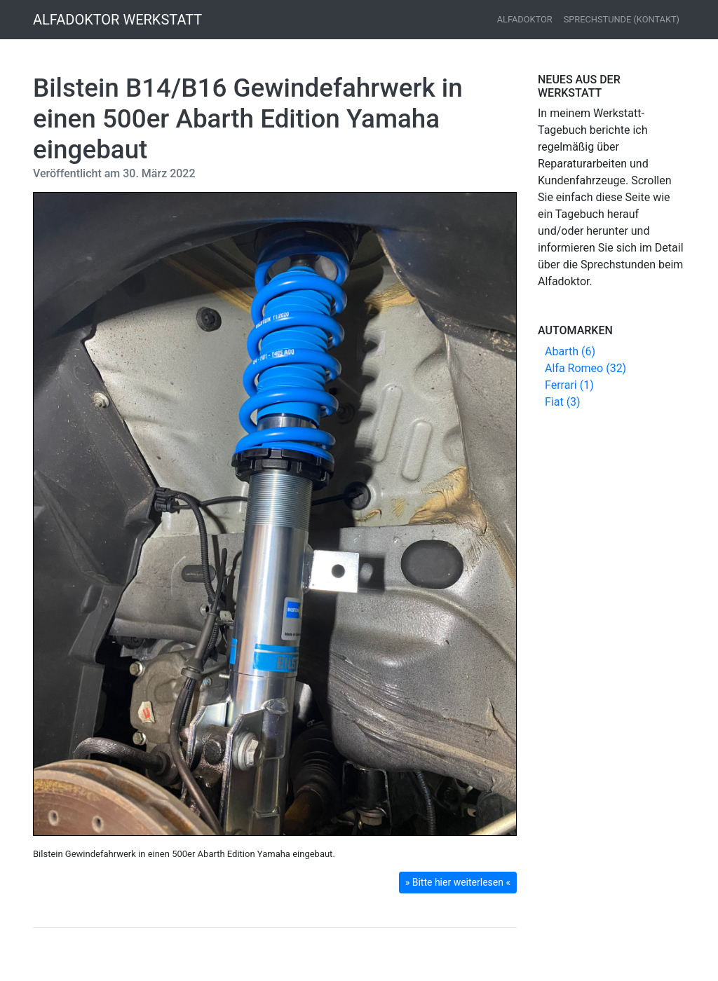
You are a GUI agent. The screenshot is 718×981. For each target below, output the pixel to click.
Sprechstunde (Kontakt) (621, 19)
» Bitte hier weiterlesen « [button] (457, 882)
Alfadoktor (525, 19)
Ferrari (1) (569, 385)
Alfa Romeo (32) (585, 368)
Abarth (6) (570, 351)
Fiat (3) (563, 402)
